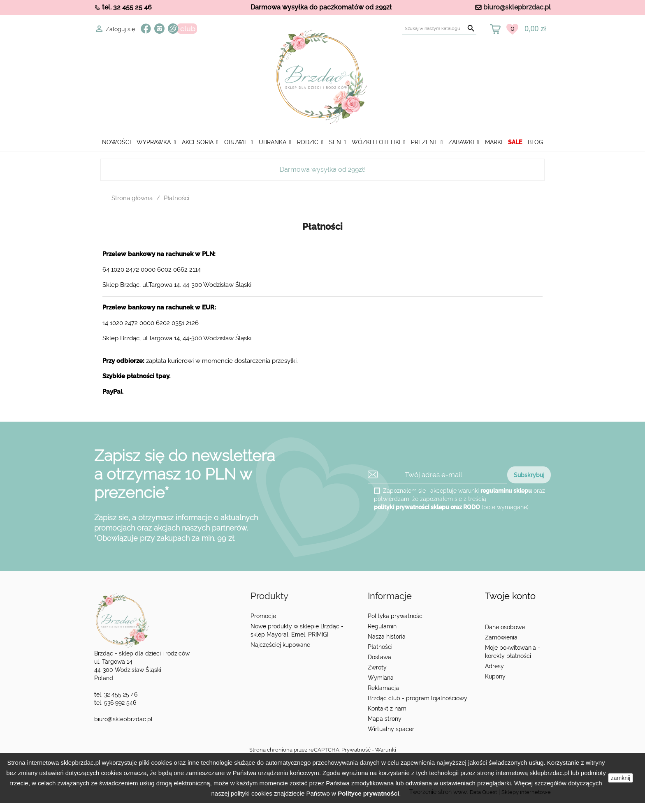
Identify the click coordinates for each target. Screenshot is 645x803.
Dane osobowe (505, 627)
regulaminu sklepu (506, 490)
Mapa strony (384, 718)
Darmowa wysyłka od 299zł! (323, 169)
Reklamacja (383, 688)
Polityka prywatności (396, 616)
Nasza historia (387, 636)
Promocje (263, 616)
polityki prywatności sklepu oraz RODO (427, 506)
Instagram (159, 28)
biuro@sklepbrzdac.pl (517, 7)
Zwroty (377, 667)
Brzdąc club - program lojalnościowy (417, 698)
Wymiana (381, 677)
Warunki (385, 750)
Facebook (146, 28)
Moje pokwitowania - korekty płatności (512, 651)
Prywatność (356, 750)
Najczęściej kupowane (280, 644)
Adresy (494, 666)
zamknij (620, 778)
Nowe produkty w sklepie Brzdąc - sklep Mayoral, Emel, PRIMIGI (297, 630)
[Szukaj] (439, 29)
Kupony (495, 676)
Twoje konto (510, 596)
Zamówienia (501, 637)
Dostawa (379, 657)
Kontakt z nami (388, 708)
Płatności (380, 647)
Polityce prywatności (368, 793)
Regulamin (382, 626)
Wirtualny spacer (391, 729)
